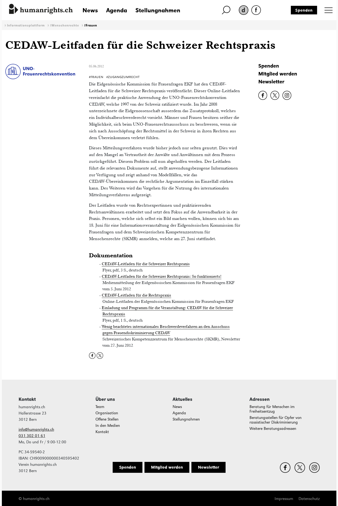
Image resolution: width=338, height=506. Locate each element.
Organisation (106, 413)
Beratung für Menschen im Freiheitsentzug (272, 409)
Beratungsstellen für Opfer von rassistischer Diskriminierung (275, 420)
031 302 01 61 (32, 435)
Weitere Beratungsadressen (272, 428)
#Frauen (90, 25)
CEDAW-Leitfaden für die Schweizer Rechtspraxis (146, 263)
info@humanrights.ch (36, 429)
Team (99, 406)
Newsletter (271, 82)
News (90, 10)
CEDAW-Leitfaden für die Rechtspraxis (136, 295)
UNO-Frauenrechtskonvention (49, 71)
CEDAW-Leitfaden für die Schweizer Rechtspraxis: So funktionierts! (161, 276)
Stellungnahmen (157, 10)
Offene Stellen (106, 419)
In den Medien (107, 425)
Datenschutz (309, 498)
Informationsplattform (26, 25)
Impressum (284, 498)
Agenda (116, 10)
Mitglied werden (277, 74)
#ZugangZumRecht (123, 77)
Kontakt (102, 431)
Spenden (304, 10)
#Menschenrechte (64, 25)
